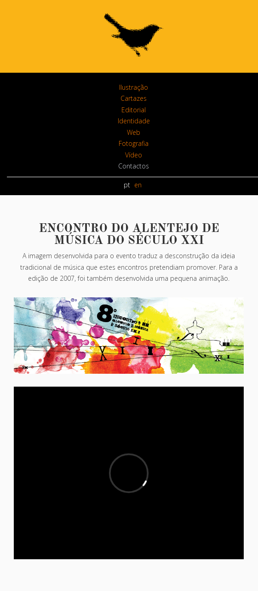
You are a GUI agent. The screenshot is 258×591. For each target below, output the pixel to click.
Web (133, 132)
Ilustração (133, 87)
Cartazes (133, 98)
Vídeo (133, 155)
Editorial (133, 109)
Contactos (133, 166)
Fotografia (134, 143)
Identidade (134, 120)
